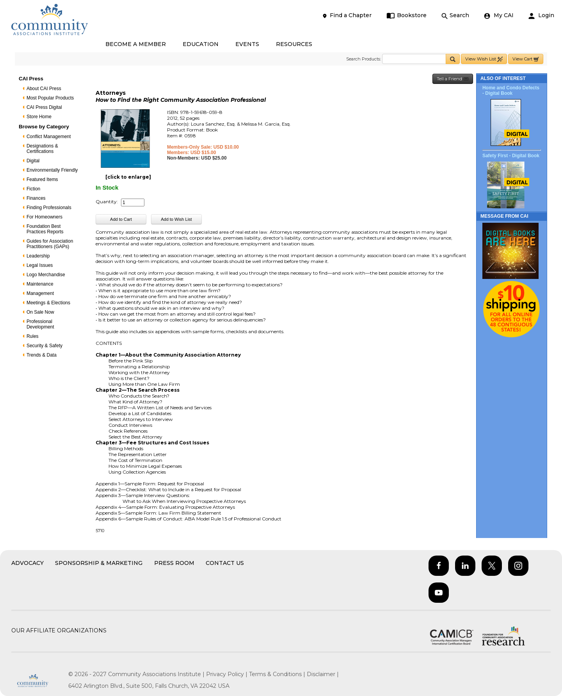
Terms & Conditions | (278, 674)
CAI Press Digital (44, 107)
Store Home (39, 116)
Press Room (174, 562)
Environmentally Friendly (52, 170)
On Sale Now (40, 312)
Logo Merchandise (46, 274)
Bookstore (406, 15)
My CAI (499, 15)
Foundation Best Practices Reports (45, 229)
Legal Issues (40, 265)
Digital (33, 160)
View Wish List (484, 59)
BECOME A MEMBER (135, 44)
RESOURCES (294, 44)
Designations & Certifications (42, 148)
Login (541, 15)
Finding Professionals (49, 207)
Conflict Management (49, 136)
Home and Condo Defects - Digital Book (510, 90)
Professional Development (40, 324)
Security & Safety (44, 345)
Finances (36, 198)
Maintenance (40, 284)
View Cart (525, 59)
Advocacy (27, 562)
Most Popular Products (50, 98)
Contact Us (225, 562)
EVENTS (247, 44)
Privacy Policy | (227, 674)
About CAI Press (44, 88)
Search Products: (363, 59)
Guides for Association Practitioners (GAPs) (50, 243)
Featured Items (42, 179)
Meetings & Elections (48, 302)
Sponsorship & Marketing (98, 562)
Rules (33, 336)
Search (455, 15)
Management (40, 293)
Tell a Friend (453, 79)
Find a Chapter (347, 15)
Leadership (38, 256)
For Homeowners (44, 217)
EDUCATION (201, 44)
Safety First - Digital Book (510, 155)
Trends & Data (42, 355)
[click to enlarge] (128, 177)
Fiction (33, 189)
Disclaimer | (323, 674)
